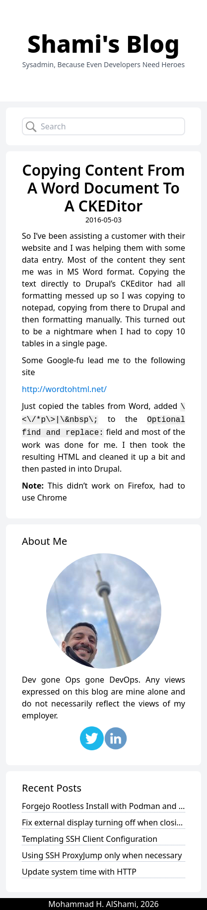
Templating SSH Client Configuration (89, 838)
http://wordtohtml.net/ (64, 389)
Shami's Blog (103, 43)
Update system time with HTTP (79, 871)
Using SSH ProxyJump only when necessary (102, 855)
